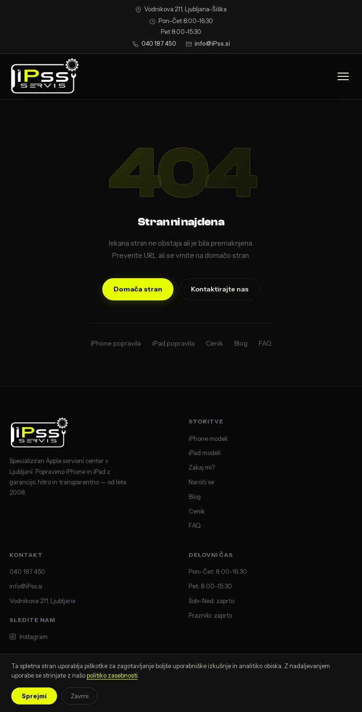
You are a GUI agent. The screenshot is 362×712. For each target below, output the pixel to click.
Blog (240, 343)
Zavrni (80, 696)
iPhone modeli (208, 438)
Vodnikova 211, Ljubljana (42, 600)
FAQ (265, 343)
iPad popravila (173, 343)
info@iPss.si (208, 43)
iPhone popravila (115, 343)
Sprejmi (34, 696)
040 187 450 (154, 43)
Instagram (28, 636)
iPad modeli (205, 452)
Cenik (214, 343)
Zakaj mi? (202, 467)
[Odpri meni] (343, 76)
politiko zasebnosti (112, 675)
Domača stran (138, 289)
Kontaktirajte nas (219, 289)
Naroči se (201, 482)
